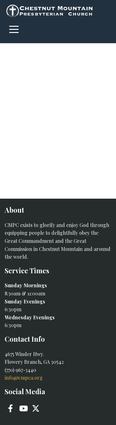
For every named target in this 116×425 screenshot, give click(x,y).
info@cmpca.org (24, 377)
